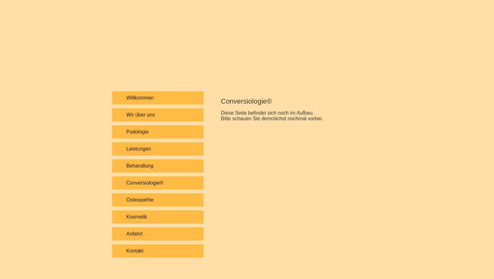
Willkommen (140, 97)
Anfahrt (134, 233)
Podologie (137, 131)
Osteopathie (139, 199)
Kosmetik (136, 216)
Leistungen (138, 148)
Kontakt (134, 250)
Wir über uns (140, 114)
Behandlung (139, 165)
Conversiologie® (145, 182)
